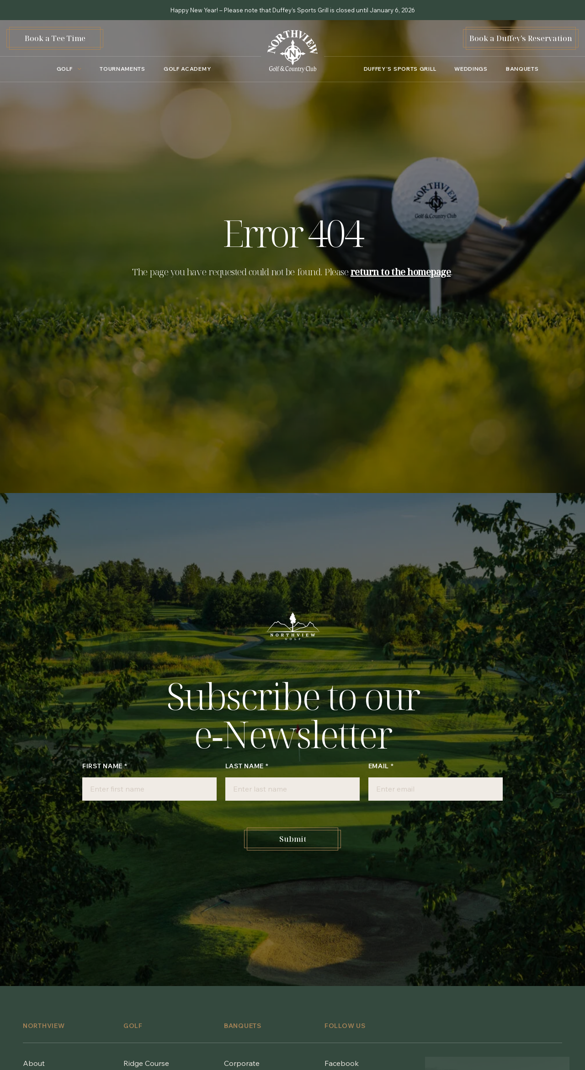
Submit (292, 839)
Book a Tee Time (55, 38)
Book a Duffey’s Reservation (520, 38)
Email (381, 766)
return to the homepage (401, 272)
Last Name (247, 766)
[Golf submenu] (67, 69)
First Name (104, 766)
